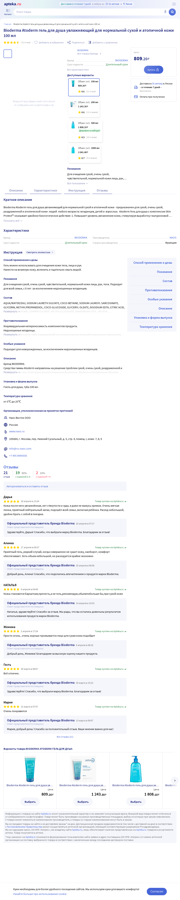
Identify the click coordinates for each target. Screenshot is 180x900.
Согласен (156, 891)
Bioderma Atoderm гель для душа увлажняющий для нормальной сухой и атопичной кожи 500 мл (135, 793)
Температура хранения (156, 335)
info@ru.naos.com (20, 457)
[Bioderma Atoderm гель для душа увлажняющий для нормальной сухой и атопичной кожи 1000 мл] (85, 154)
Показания (164, 280)
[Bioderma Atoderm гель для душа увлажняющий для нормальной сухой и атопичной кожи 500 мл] (85, 131)
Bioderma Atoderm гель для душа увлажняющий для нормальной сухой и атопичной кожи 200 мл (83, 793)
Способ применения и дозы (152, 271)
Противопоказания (158, 298)
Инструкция (76, 199)
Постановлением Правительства (24, 835)
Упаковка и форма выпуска (153, 326)
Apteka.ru (46, 822)
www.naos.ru (17, 439)
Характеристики (45, 199)
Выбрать (30, 810)
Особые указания (160, 308)
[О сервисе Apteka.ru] (174, 4)
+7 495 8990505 (18, 464)
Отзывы (102, 199)
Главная (7, 24)
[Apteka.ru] (12, 4)
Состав (167, 289)
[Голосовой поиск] (165, 12)
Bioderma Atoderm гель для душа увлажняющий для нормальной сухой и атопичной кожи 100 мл (30, 793)
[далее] (175, 789)
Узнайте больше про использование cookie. (40, 894)
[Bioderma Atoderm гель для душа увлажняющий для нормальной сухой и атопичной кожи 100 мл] (84, 87)
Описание (16, 199)
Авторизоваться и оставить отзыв (27, 494)
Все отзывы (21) (65, 745)
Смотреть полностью (40, 260)
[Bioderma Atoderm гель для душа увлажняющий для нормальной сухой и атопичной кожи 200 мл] (84, 108)
